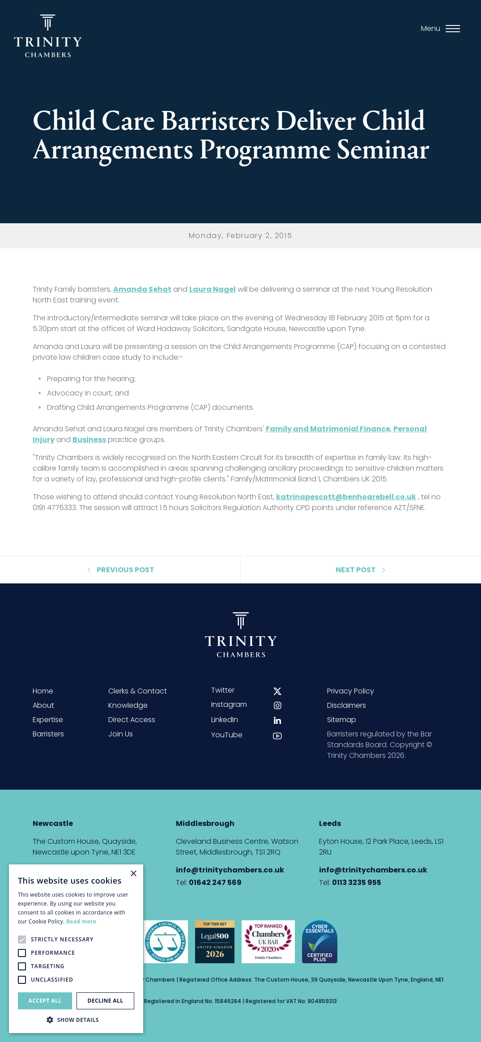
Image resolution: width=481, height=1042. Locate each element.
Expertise (48, 720)
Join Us (120, 734)
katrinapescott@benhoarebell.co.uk (346, 497)
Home (43, 691)
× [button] (133, 874)
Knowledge (128, 705)
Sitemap (341, 720)
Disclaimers (346, 705)
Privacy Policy (350, 691)
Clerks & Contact (137, 691)
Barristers (48, 734)
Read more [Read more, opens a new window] (81, 921)
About (43, 705)
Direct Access (131, 720)
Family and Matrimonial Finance (328, 429)
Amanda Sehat (142, 289)
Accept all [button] (45, 1000)
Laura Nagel (212, 289)
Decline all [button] (105, 1000)
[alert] (76, 948)
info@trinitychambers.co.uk (230, 870)
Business (89, 439)
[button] (76, 1019)
